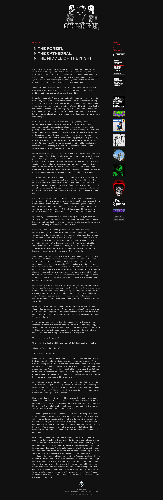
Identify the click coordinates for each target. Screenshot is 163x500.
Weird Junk (117, 50)
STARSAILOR (81, 489)
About (115, 42)
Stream (116, 47)
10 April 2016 (40, 43)
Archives (116, 45)
